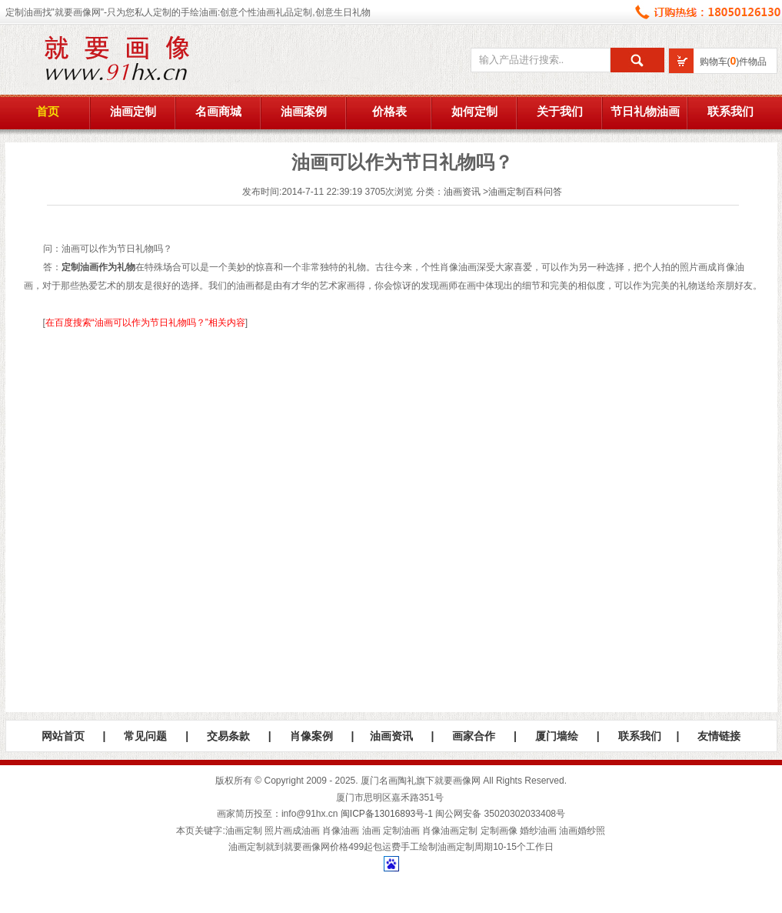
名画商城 (218, 111)
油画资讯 (462, 191)
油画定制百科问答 (525, 191)
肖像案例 (311, 736)
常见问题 (145, 736)
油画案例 (304, 111)
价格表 (389, 111)
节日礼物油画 (645, 111)
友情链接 (718, 736)
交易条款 (228, 736)
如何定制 (474, 111)
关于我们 (560, 111)
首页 (47, 111)
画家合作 (473, 736)
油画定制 (133, 111)
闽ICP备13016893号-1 (387, 813)
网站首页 (63, 736)
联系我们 (730, 111)
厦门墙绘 (556, 736)
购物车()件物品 (733, 61)
